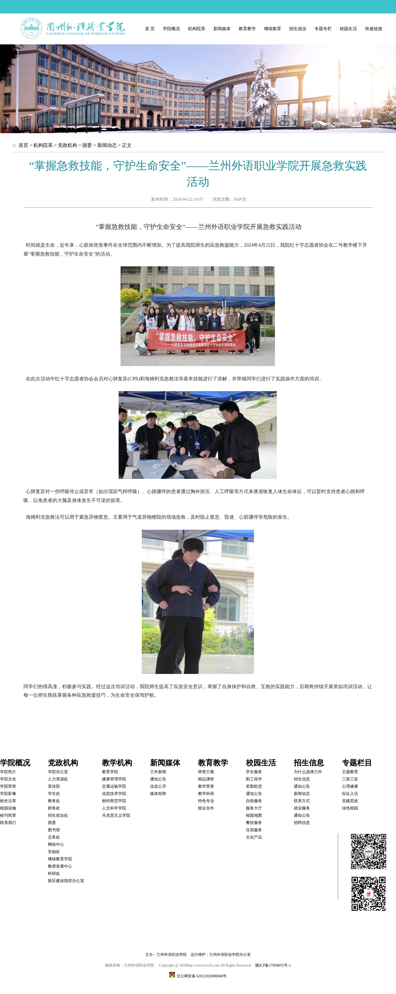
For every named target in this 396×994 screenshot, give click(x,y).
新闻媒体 (222, 28)
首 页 (150, 28)
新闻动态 (107, 145)
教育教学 (247, 28)
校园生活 (348, 28)
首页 (23, 145)
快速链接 (373, 28)
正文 (127, 145)
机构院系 (196, 28)
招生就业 (297, 28)
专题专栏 (323, 28)
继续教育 (272, 28)
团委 (87, 145)
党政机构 (67, 145)
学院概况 (171, 28)
